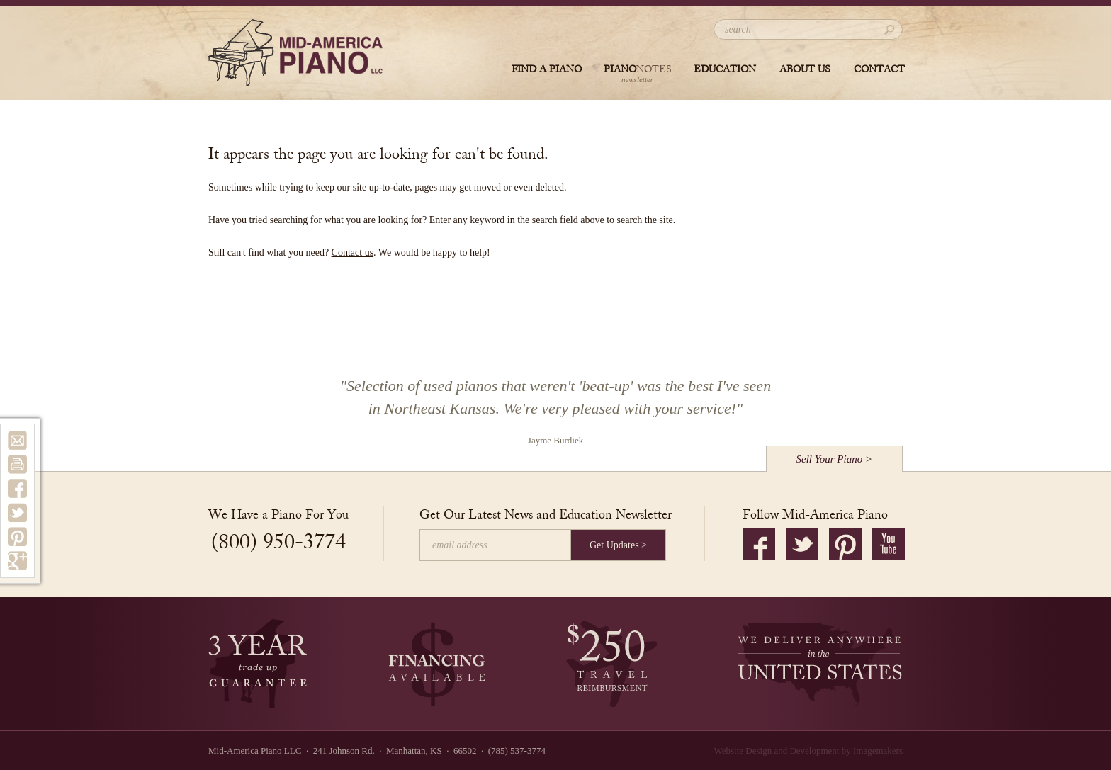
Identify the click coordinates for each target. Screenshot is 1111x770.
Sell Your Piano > (834, 459)
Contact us (353, 252)
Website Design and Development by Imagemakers (808, 750)
